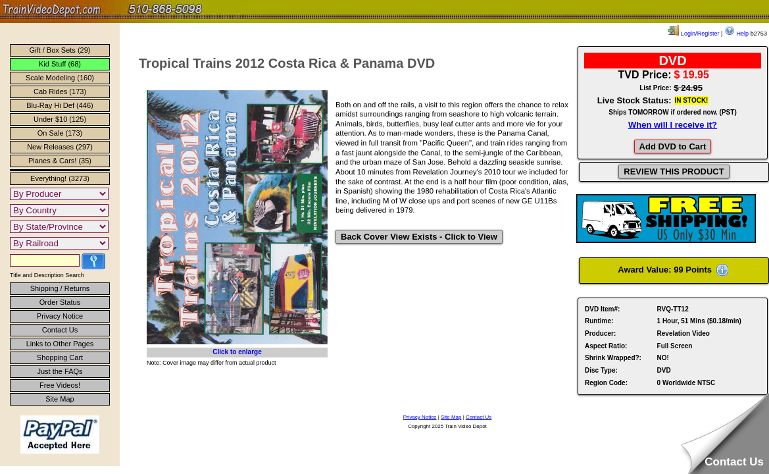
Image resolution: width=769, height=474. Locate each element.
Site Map (59, 399)
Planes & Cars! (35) (59, 161)
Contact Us (60, 330)
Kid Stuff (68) (60, 64)
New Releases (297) (60, 147)
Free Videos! (59, 385)
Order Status (59, 302)
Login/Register (693, 33)
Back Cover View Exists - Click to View (419, 237)
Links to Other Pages (60, 344)
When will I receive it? (672, 125)
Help (736, 33)
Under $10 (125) (60, 119)
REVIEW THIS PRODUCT (674, 171)
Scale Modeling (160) (60, 78)
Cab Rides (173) (60, 91)
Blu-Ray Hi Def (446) (59, 105)
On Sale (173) (59, 133)
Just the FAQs (59, 371)
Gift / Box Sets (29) (60, 50)
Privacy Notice (60, 316)
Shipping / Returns (60, 288)
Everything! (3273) (59, 178)
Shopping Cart (60, 357)
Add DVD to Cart (673, 146)
